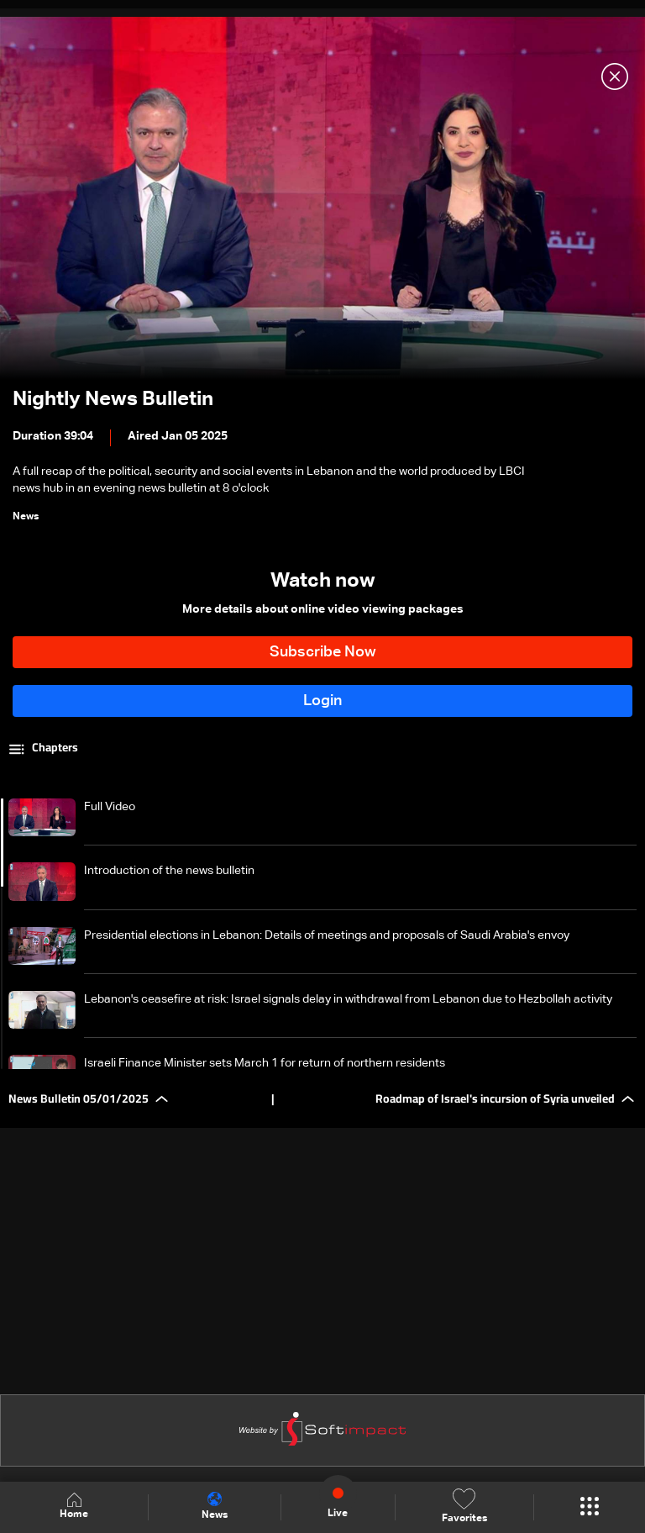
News (215, 1506)
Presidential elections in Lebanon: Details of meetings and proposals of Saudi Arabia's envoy (326, 935)
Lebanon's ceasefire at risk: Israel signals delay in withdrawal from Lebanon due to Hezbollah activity (348, 999)
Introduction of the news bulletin (169, 871)
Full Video (109, 807)
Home (74, 1506)
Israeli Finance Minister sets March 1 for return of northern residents (264, 1063)
